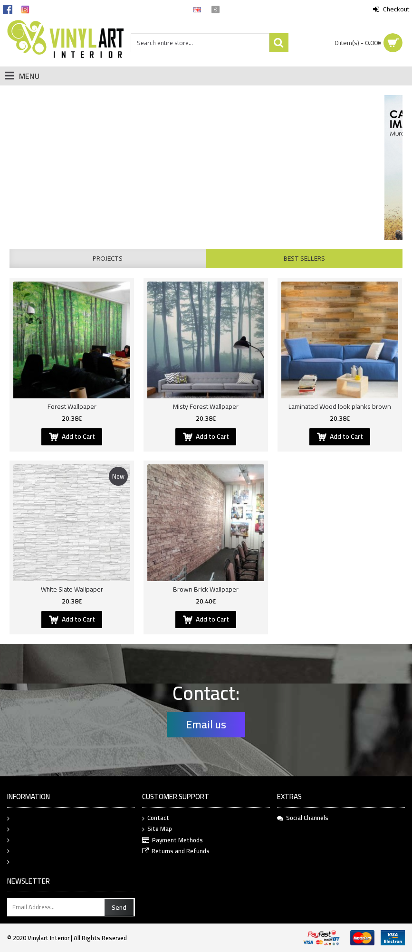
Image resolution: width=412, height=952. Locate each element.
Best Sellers (304, 258)
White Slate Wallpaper (72, 589)
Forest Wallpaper (72, 406)
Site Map (157, 829)
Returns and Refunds (176, 852)
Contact (155, 818)
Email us (206, 724)
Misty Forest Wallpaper (206, 406)
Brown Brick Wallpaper (206, 589)
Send (119, 907)
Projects (108, 258)
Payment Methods (172, 841)
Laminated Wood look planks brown (339, 406)
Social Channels (302, 818)
